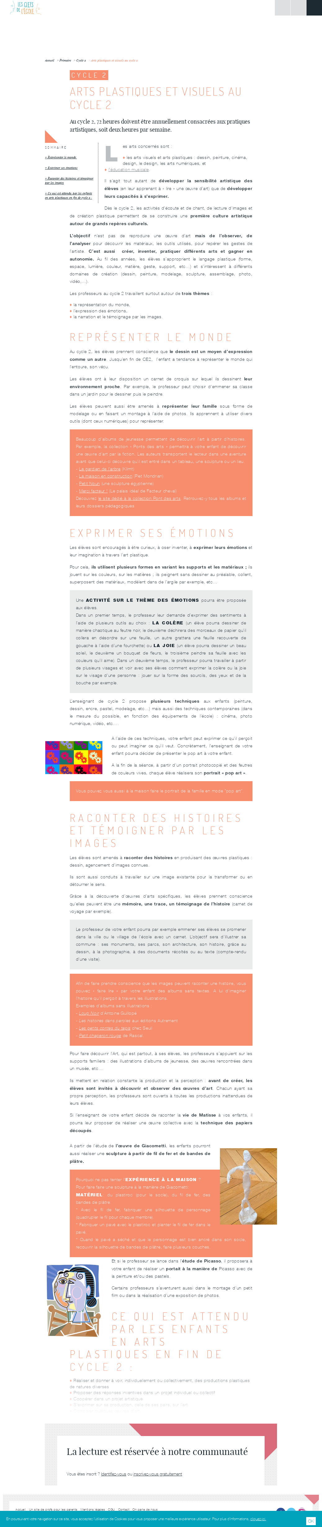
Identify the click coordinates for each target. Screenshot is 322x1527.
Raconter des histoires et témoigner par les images (69, 180)
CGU (111, 1509)
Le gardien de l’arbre (100, 468)
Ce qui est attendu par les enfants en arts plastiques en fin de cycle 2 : (68, 195)
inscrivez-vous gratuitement (157, 1473)
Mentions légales (93, 1509)
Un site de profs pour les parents (53, 1509)
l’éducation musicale (129, 169)
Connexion (282, 8)
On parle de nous (145, 1509)
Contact (124, 1509)
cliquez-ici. (258, 1519)
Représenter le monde (62, 157)
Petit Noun (89, 483)
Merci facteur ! (93, 490)
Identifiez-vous (113, 1473)
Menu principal (314, 8)
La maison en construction (105, 476)
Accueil (21, 1509)
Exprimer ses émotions (63, 168)
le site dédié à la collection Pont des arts (139, 498)
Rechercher (298, 8)
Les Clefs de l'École (25, 8)
